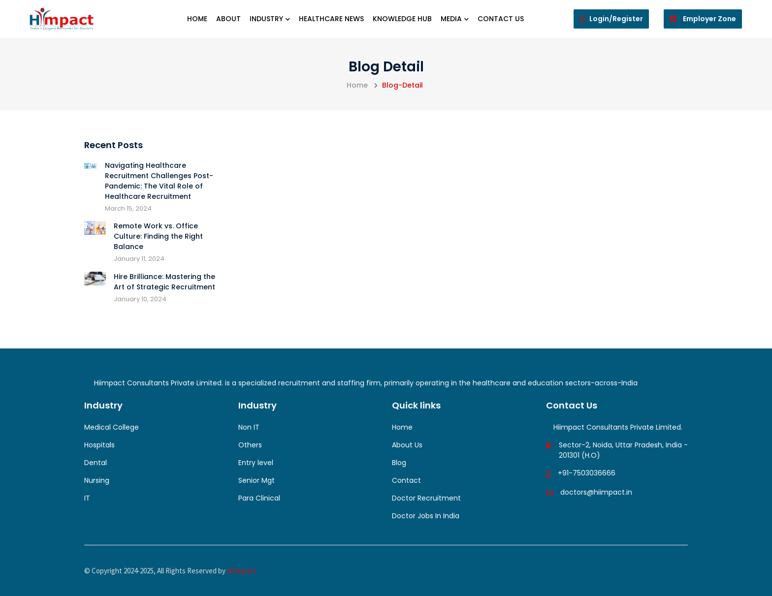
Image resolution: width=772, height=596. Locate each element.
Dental (95, 463)
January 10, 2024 (140, 299)
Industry (270, 19)
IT (87, 498)
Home (197, 19)
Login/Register (611, 19)
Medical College (111, 427)
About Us (407, 445)
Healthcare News (331, 19)
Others (250, 445)
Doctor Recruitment (426, 498)
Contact (406, 480)
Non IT (248, 427)
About (228, 19)
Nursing (96, 480)
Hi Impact (241, 570)
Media (455, 19)
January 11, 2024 (139, 258)
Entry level (255, 463)
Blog (399, 463)
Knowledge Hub (402, 19)
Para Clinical (259, 498)
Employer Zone (703, 19)
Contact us (501, 19)
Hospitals (99, 445)
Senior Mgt (256, 480)
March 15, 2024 (128, 208)
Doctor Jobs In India (425, 516)
